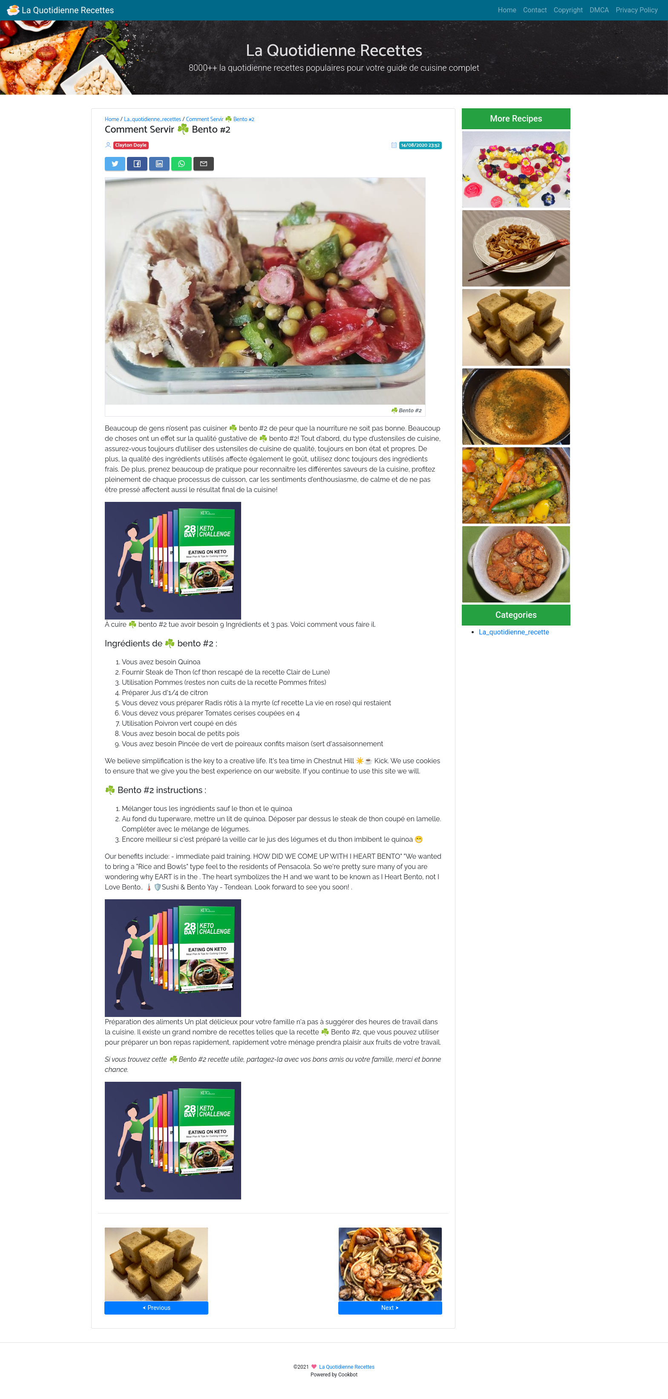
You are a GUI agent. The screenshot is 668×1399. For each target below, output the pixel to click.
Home (507, 10)
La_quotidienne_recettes (152, 119)
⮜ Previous (156, 1307)
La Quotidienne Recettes (60, 10)
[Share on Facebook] (137, 164)
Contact (535, 10)
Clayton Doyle (131, 145)
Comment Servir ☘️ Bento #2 (220, 119)
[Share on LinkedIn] (159, 164)
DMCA (599, 10)
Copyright (568, 10)
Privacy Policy (637, 10)
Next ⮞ (390, 1307)
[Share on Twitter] (115, 164)
